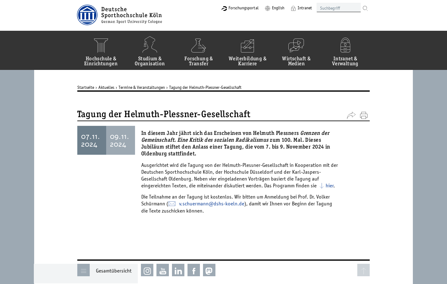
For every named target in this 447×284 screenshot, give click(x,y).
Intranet (304, 7)
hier (330, 185)
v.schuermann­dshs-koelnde (212, 203)
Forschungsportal (243, 7)
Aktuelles (107, 87)
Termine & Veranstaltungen (142, 87)
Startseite (86, 87)
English (277, 7)
